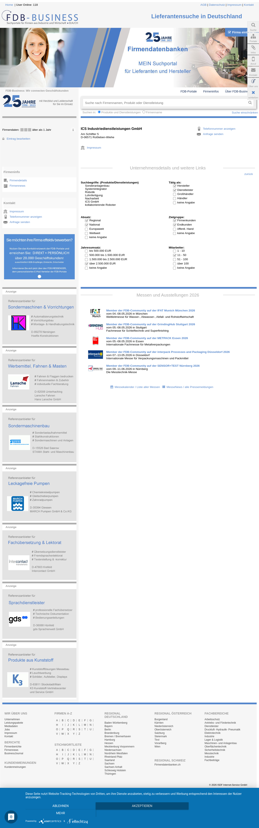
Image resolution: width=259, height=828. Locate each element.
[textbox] (164, 103)
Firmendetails (18, 180)
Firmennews (17, 185)
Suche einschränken (245, 112)
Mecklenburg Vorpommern (119, 746)
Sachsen (109, 763)
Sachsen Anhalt (113, 767)
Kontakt (249, 4)
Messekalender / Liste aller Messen (137, 387)
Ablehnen (60, 813)
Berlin (107, 729)
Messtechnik (211, 753)
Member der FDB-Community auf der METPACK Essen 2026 (147, 338)
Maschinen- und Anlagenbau (220, 743)
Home (9, 4)
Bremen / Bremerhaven (117, 736)
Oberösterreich (163, 729)
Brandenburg (111, 732)
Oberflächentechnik (215, 746)
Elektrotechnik (212, 732)
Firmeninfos (211, 91)
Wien (157, 746)
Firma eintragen (242, 32)
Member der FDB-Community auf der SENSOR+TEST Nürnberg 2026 (153, 365)
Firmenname (154, 112)
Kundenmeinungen (15, 767)
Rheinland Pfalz (113, 756)
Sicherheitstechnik (214, 749)
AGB (203, 4)
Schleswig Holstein (115, 770)
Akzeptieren (140, 813)
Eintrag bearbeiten (18, 138)
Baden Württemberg (115, 722)
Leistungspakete (13, 722)
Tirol (157, 739)
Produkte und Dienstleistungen (121, 112)
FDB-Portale (188, 91)
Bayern (108, 726)
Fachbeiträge (211, 760)
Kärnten (159, 722)
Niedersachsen (112, 749)
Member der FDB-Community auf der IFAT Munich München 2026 (150, 310)
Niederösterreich (164, 726)
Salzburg (160, 732)
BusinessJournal (13, 753)
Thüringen (110, 773)
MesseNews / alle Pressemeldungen (190, 387)
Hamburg (109, 739)
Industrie (209, 736)
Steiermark (161, 736)
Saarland (109, 760)
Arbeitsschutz (212, 719)
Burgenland (161, 719)
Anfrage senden (20, 222)
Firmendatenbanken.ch (168, 764)
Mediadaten (11, 726)
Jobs (7, 729)
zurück (248, 174)
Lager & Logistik (213, 739)
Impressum (234, 4)
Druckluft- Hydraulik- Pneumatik (222, 729)
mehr (220, 813)
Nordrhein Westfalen (116, 753)
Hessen (108, 743)
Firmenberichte (12, 746)
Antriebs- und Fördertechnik (220, 722)
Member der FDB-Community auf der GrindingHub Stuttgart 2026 (150, 324)
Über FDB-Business (238, 91)
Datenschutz (217, 4)
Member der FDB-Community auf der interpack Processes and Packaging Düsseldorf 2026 (168, 352)
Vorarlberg (160, 743)
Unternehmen (12, 719)
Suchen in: (89, 112)
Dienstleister (211, 726)
